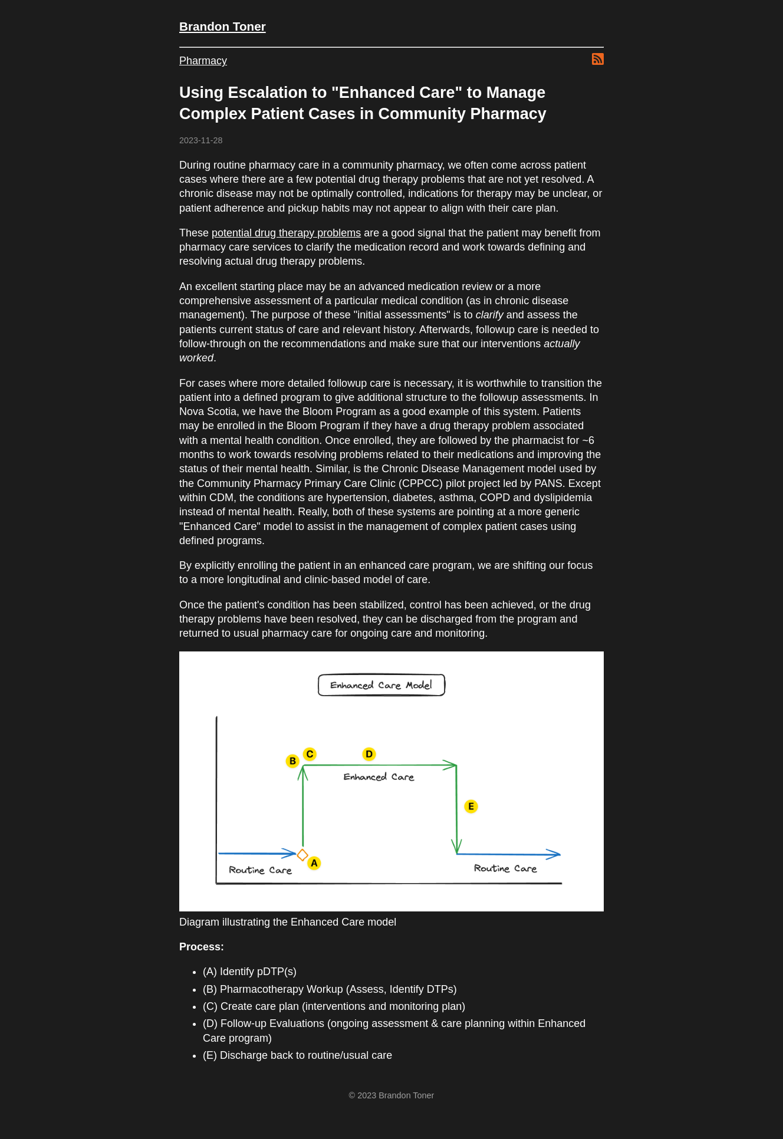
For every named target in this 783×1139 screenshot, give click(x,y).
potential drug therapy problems (286, 233)
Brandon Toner (222, 26)
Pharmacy (203, 61)
